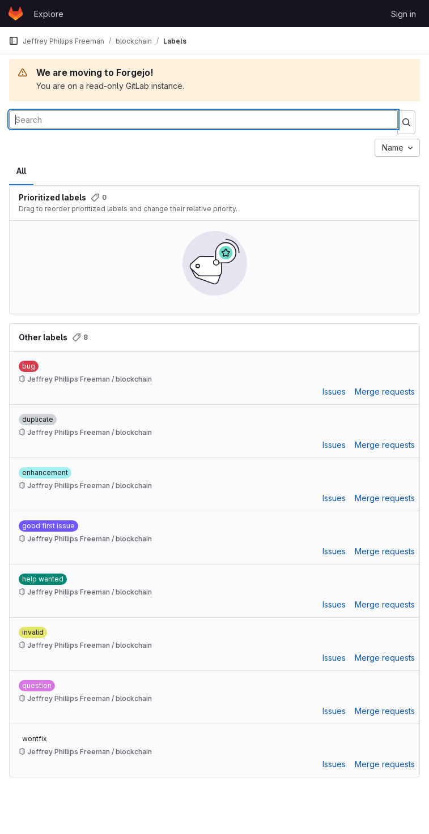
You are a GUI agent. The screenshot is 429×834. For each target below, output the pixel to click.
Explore (48, 14)
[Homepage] (15, 14)
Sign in (403, 14)
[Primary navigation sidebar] (14, 41)
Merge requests (385, 391)
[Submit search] (406, 122)
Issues (334, 391)
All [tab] (21, 171)
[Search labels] (203, 119)
